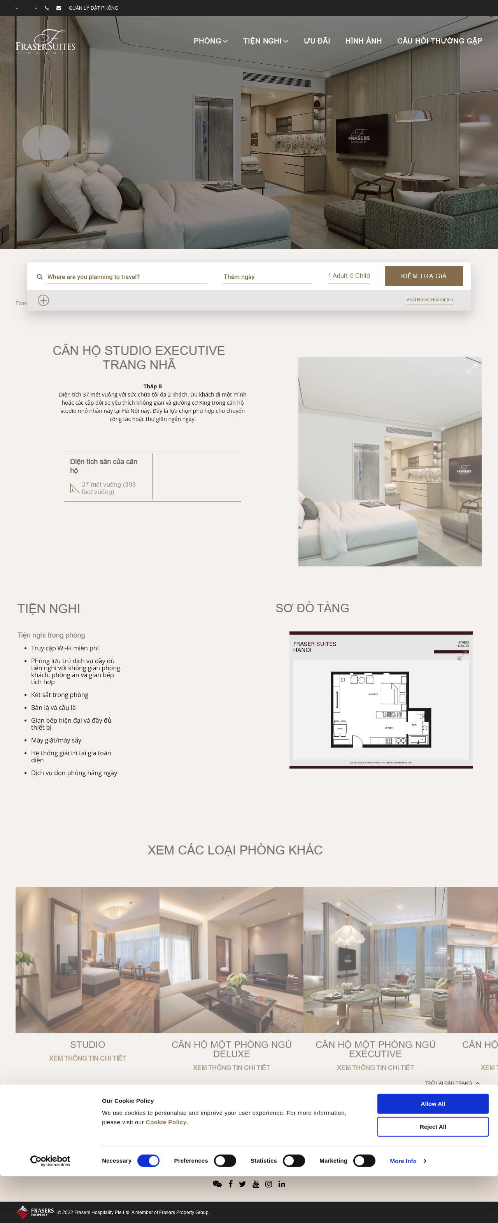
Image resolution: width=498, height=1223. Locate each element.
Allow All (433, 1058)
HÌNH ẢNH (363, 41)
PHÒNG (207, 41)
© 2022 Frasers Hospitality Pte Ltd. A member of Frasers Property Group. (134, 1212)
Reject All (433, 1081)
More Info (403, 1116)
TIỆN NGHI (262, 41)
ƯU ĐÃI (317, 41)
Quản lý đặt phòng (93, 8)
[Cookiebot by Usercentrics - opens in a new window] (50, 1116)
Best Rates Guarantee (430, 299)
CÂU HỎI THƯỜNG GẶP (439, 41)
